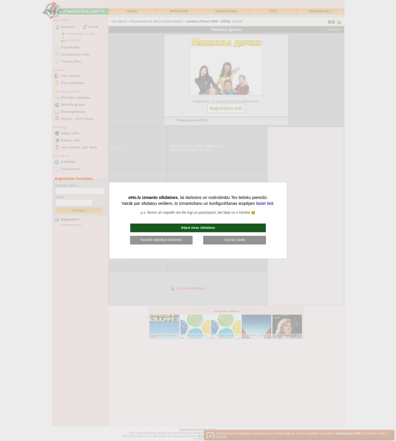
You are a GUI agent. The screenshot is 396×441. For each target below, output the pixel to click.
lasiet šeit (264, 203)
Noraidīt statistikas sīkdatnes (161, 239)
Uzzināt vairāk (234, 239)
